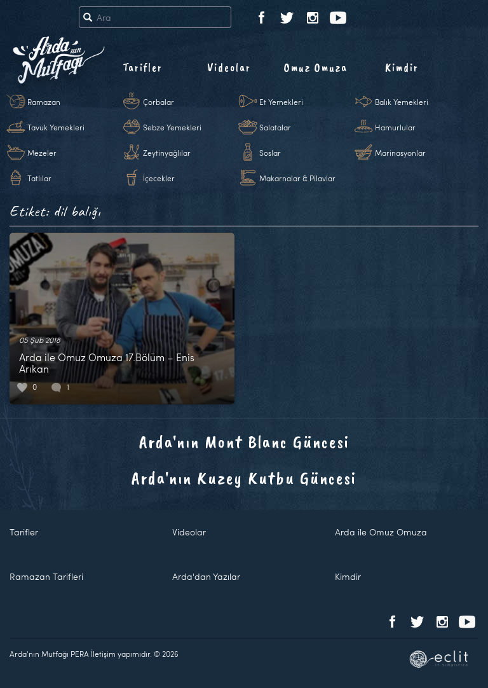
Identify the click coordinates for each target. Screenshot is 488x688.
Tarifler (143, 67)
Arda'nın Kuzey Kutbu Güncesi (244, 478)
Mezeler (42, 153)
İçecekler (159, 178)
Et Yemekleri (281, 102)
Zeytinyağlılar (167, 153)
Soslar (270, 153)
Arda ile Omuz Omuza (381, 532)
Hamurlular (395, 127)
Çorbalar (158, 102)
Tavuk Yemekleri (56, 127)
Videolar (229, 67)
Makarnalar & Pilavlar (297, 178)
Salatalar (275, 127)
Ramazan (43, 102)
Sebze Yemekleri (172, 127)
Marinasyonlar (400, 153)
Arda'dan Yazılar (206, 576)
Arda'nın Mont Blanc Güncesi (244, 441)
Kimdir (402, 67)
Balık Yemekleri (401, 102)
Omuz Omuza (316, 67)
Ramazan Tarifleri (46, 576)
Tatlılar (39, 178)
